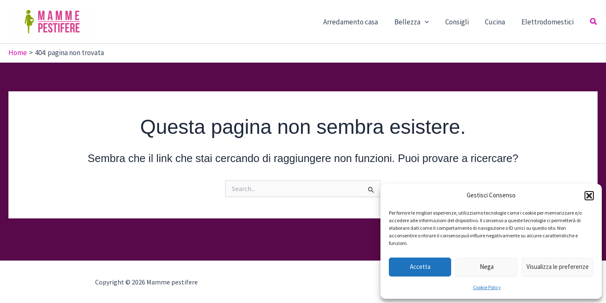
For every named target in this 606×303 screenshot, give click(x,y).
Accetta (420, 267)
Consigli (461, 22)
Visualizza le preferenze (557, 267)
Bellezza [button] (418, 22)
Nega (487, 267)
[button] (589, 195)
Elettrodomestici (548, 22)
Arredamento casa (359, 22)
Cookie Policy (487, 287)
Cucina (498, 22)
